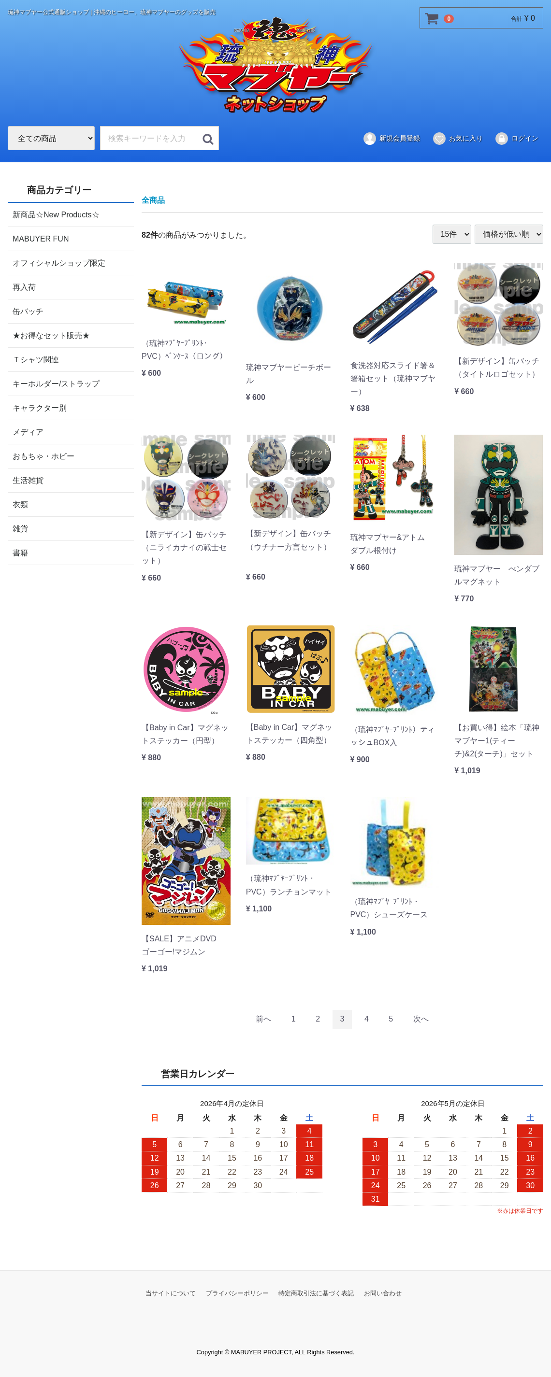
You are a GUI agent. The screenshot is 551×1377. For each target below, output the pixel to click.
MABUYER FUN (41, 238)
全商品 (153, 200)
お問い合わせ (383, 1292)
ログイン (516, 138)
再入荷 (24, 287)
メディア (28, 431)
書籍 (20, 552)
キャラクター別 (40, 407)
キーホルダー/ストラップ (56, 383)
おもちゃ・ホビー (43, 456)
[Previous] (263, 1018)
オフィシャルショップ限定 (59, 262)
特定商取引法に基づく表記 (316, 1292)
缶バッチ (28, 311)
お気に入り (457, 138)
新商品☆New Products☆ (56, 214)
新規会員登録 (391, 138)
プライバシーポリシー (237, 1292)
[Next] (421, 1018)
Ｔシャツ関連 (36, 359)
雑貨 (20, 528)
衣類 (20, 504)
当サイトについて (170, 1292)
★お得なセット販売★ (51, 335)
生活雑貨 (28, 480)
